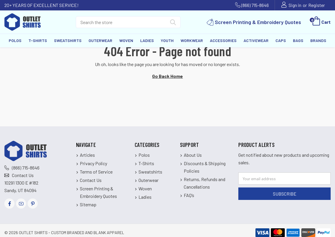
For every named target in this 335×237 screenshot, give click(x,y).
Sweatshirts (68, 40)
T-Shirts (37, 40)
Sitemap (88, 204)
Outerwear (100, 40)
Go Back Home (167, 76)
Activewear (256, 40)
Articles (87, 155)
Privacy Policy (93, 163)
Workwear (192, 40)
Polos (15, 40)
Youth (167, 40)
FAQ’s (189, 195)
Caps (280, 40)
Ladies (147, 40)
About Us (193, 155)
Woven (126, 40)
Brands (318, 40)
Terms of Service (96, 171)
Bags (298, 40)
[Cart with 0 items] (321, 22)
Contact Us (23, 175)
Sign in (295, 5)
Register (316, 5)
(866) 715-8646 (255, 5)
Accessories (223, 40)
